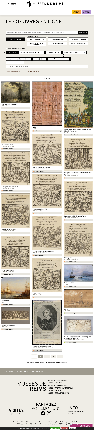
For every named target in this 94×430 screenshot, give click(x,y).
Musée (86, 12)
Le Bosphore (5, 300)
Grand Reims (25, 422)
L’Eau (34, 127)
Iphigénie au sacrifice (7, 145)
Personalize (73, 428)
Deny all (64, 428)
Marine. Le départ (69, 283)
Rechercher (83, 33)
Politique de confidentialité (24, 424)
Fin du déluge (37, 293)
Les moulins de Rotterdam (9, 104)
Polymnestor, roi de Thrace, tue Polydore (75, 216)
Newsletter (72, 414)
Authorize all (55, 428)
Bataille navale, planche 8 (9, 325)
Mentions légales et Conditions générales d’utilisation (63, 422)
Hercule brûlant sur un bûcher (41, 167)
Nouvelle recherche (13, 71)
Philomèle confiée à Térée (40, 209)
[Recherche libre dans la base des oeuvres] (42, 33)
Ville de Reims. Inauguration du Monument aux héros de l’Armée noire (77, 130)
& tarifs (76, 411)
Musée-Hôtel (78, 43)
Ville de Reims (17, 422)
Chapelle (57, 43)
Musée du (36, 44)
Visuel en (16, 48)
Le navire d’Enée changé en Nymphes (43, 251)
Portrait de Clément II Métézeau (42, 346)
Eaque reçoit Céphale (8, 270)
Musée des (76, 12)
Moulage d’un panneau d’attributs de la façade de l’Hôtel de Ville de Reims (78, 337)
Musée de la (79, 39)
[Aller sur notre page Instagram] (49, 413)
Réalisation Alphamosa (38, 422)
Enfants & (15, 414)
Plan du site (38, 424)
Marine (66, 309)
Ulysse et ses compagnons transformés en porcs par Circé (78, 173)
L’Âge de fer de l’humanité (9, 229)
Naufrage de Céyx (69, 258)
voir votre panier (33, 71)
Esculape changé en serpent (10, 187)
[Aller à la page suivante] (60, 356)
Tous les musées (15, 39)
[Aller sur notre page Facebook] (43, 413)
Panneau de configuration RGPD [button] (53, 424)
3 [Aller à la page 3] (53, 356)
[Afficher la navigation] (8, 4)
